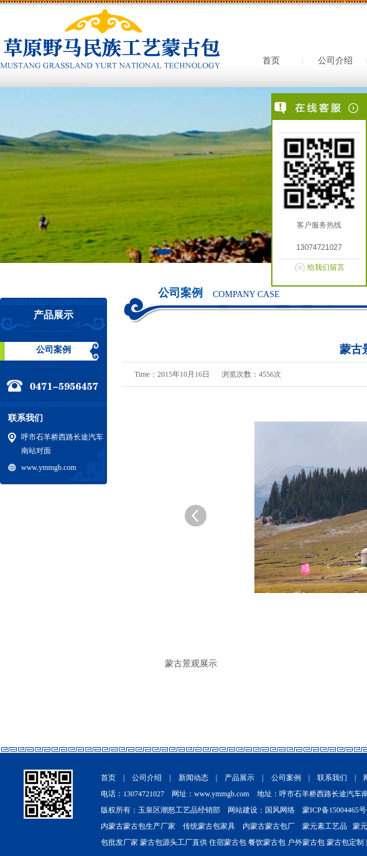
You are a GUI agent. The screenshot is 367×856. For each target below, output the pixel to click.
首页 (271, 60)
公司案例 (53, 349)
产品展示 (239, 777)
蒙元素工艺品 (324, 826)
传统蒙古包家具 (209, 826)
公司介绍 (335, 60)
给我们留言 (326, 267)
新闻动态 (193, 777)
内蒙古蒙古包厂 (269, 826)
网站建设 (243, 810)
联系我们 (332, 777)
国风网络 (280, 810)
